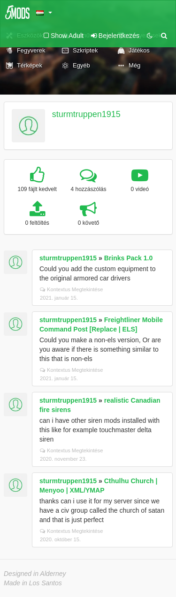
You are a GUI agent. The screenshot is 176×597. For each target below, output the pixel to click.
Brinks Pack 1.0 (128, 258)
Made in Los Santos (33, 583)
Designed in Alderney (35, 573)
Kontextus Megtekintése (71, 289)
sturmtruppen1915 (86, 114)
